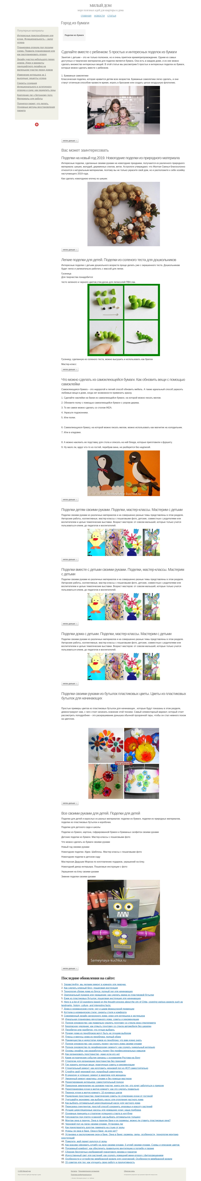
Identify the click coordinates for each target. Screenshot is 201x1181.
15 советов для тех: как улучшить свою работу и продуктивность (100, 1162)
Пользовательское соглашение (88, 1171)
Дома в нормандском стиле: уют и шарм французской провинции (99, 1009)
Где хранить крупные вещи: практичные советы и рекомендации (100, 1064)
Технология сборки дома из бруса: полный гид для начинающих (98, 991)
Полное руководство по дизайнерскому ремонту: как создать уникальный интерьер (110, 1047)
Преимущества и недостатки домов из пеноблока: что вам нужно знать (103, 1040)
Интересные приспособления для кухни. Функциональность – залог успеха (35, 39)
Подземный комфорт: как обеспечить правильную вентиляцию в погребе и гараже (109, 1148)
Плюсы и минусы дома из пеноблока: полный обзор (93, 1037)
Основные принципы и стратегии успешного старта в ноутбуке (98, 1113)
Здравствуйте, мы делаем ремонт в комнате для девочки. (95, 984)
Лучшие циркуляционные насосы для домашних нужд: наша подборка (103, 1110)
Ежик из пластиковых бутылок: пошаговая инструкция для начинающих (102, 998)
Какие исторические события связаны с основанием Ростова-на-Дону (102, 1057)
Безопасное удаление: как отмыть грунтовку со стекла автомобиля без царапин (108, 1026)
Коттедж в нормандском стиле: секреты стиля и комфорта (95, 1012)
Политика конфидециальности (81, 1174)
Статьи (111, 15)
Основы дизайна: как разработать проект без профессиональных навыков (105, 1050)
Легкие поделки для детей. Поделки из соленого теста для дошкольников (118, 260)
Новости (99, 15)
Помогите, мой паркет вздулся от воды (86, 1141)
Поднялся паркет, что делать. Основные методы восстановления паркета (36, 107)
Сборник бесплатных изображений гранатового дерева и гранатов (101, 1152)
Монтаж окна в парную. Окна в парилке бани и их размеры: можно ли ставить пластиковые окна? (118, 1120)
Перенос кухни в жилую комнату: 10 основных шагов (93, 1092)
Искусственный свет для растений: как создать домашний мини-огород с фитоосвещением (114, 1155)
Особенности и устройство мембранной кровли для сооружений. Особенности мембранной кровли (118, 1159)
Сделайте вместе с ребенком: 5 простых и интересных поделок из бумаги (119, 52)
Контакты (74, 1171)
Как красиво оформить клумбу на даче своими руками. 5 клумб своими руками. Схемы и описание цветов (122, 1145)
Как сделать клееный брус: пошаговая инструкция (91, 988)
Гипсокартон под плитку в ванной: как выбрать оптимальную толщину (103, 1117)
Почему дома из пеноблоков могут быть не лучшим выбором (98, 1033)
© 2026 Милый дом (24, 1171)
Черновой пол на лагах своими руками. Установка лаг (94, 1124)
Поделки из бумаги (74, 35)
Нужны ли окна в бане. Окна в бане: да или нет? (91, 1131)
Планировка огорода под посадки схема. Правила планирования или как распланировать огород (36, 51)
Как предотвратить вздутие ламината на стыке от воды (95, 1127)
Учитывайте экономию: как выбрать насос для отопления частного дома (104, 1099)
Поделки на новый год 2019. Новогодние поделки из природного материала (120, 158)
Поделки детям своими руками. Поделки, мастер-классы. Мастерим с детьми (121, 509)
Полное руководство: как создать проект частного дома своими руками (103, 1043)
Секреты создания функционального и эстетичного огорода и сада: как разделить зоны (36, 86)
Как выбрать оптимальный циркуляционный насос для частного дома (102, 1103)
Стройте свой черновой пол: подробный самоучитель (94, 1071)
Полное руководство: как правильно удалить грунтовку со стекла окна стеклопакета (110, 1023)
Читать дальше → (70, 141)
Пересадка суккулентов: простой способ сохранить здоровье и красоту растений (108, 1106)
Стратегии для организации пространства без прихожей (95, 1061)
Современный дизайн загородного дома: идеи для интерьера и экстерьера (104, 1016)
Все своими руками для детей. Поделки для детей (100, 813)
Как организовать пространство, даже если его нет (92, 1054)
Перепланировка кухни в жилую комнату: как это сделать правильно (102, 1089)
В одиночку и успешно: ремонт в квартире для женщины (95, 1075)
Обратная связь (129, 1171)
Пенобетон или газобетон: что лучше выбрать (90, 1030)
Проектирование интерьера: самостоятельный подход (94, 1082)
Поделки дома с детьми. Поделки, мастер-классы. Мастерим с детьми (116, 634)
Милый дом (100, 5)
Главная (86, 15)
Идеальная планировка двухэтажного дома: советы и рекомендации (102, 1019)
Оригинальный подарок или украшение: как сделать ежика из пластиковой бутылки (109, 995)
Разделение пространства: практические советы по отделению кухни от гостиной (109, 1096)
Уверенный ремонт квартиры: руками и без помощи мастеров (98, 1078)
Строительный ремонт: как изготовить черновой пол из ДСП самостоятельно (106, 1068)
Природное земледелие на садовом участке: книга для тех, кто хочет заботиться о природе (114, 1085)
